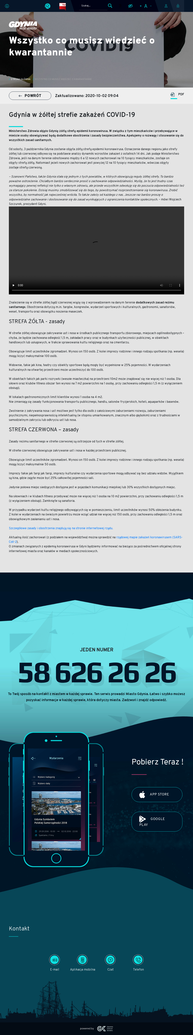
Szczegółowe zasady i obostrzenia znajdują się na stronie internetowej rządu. (61, 528)
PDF (177, 94)
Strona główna (21, 79)
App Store (154, 794)
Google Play (152, 821)
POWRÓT (30, 96)
